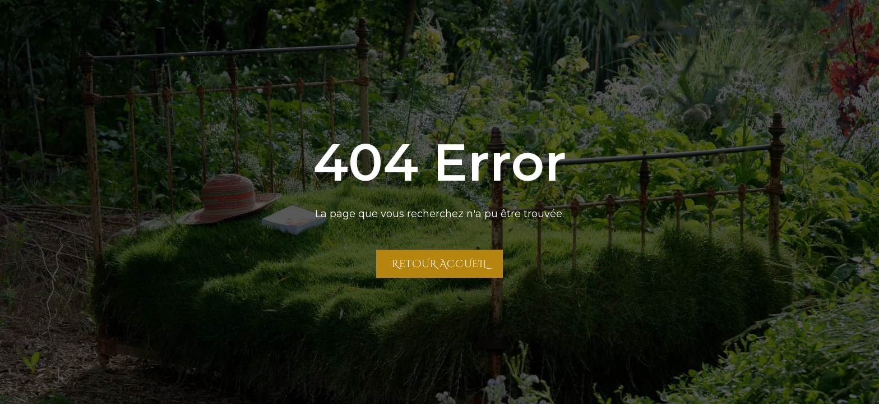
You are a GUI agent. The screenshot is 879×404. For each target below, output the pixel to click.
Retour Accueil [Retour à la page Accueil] (439, 263)
